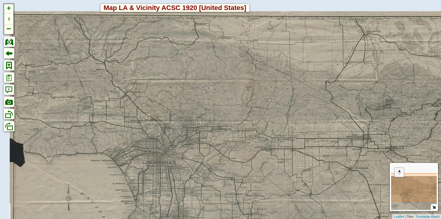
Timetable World (427, 216)
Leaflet (399, 216)
